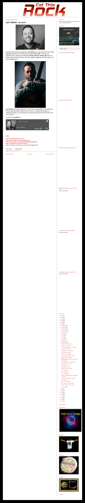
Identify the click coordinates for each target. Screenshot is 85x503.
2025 (61, 317)
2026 (61, 315)
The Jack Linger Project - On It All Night (68, 347)
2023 (61, 320)
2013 (61, 401)
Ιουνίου (62, 335)
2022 (61, 322)
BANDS (10, 150)
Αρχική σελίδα (29, 154)
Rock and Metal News (16, 150)
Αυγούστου (63, 332)
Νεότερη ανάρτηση (9, 154)
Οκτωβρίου (63, 328)
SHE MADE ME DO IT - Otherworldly (68, 361)
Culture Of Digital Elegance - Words (68, 355)
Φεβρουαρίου (64, 342)
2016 (61, 396)
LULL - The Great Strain (65, 381)
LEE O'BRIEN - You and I (66, 367)
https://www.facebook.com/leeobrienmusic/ (17, 140)
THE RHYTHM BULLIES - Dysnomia (68, 378)
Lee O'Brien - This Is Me (66, 349)
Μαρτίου (63, 340)
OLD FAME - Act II (64, 379)
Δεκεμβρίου (63, 325)
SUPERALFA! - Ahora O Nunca (67, 350)
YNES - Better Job (64, 370)
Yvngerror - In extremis (65, 345)
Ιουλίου (62, 334)
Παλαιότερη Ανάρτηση (50, 154)
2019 (61, 390)
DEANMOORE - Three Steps (66, 357)
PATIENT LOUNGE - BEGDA (66, 368)
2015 (61, 397)
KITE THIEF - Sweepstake (66, 354)
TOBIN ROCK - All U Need (66, 363)
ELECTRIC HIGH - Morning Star (67, 383)
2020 (61, 389)
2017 (61, 394)
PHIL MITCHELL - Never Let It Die (67, 384)
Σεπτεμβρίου (64, 330)
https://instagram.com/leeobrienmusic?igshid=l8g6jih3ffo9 (22, 145)
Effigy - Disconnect (64, 365)
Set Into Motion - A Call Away (66, 343)
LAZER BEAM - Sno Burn (66, 352)
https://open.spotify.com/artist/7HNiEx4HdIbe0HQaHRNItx (21, 141)
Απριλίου (63, 339)
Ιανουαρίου (63, 387)
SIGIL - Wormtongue (65, 373)
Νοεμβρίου (63, 327)
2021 (61, 324)
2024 (61, 319)
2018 (61, 392)
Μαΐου (62, 337)
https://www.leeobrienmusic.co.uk (15, 138)
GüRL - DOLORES (64, 372)
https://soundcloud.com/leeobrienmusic (17, 143)
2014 (61, 399)
